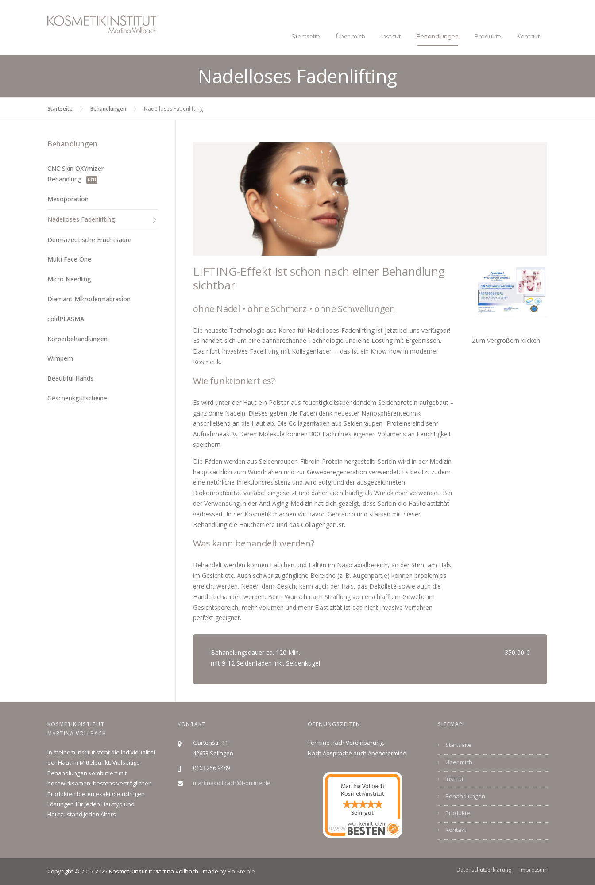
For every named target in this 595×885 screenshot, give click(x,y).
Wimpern (60, 358)
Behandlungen (438, 36)
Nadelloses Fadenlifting (81, 219)
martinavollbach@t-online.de (231, 783)
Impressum (533, 870)
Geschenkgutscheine (77, 398)
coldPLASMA (65, 319)
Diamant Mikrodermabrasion (89, 299)
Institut (391, 36)
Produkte (488, 36)
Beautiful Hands (70, 378)
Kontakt (528, 36)
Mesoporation (68, 199)
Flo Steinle (241, 871)
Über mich (350, 36)
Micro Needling (69, 279)
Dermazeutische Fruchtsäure (89, 239)
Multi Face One (69, 259)
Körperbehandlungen (77, 339)
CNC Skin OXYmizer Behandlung (75, 173)
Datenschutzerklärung (483, 870)
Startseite (305, 36)
